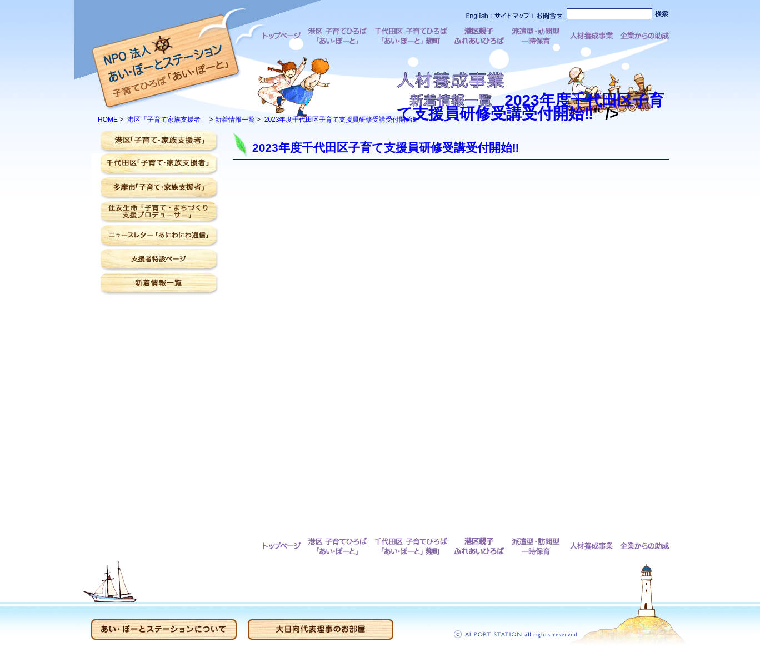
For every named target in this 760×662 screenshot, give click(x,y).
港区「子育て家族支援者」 (167, 119)
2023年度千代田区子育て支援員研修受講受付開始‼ (507, 107)
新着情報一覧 (235, 119)
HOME (108, 119)
